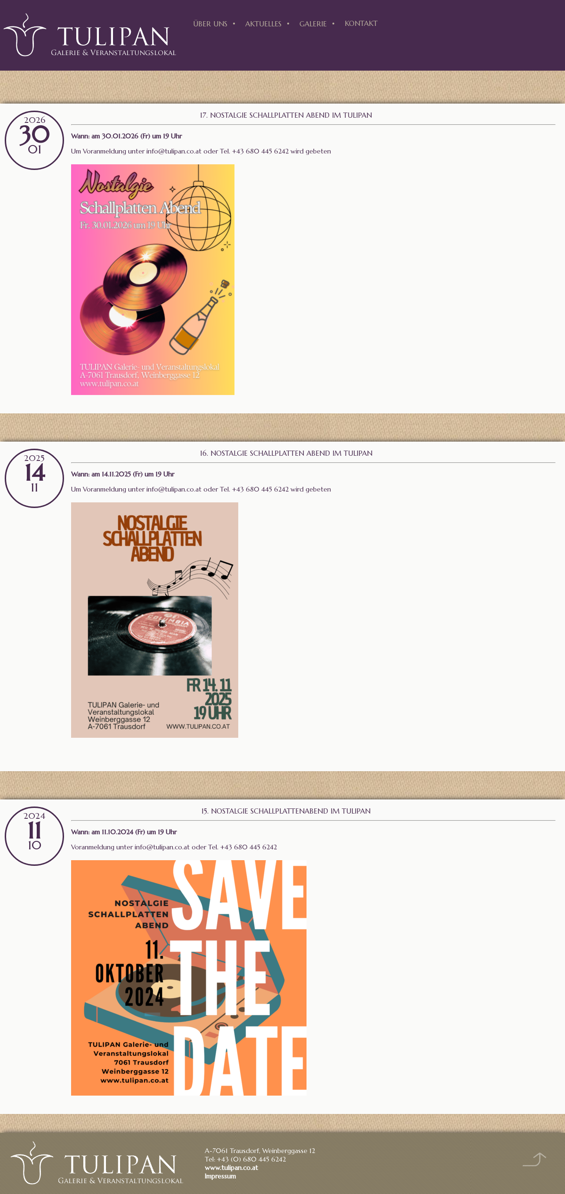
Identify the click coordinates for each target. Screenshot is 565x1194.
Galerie (313, 23)
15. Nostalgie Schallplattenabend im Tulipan (286, 811)
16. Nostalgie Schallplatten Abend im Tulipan (286, 453)
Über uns (210, 23)
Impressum (220, 1176)
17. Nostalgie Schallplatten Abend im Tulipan (286, 115)
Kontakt (361, 23)
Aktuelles (263, 23)
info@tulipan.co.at (174, 151)
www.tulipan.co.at (231, 1167)
